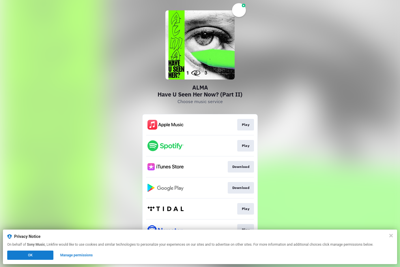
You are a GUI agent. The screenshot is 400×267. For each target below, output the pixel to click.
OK (30, 255)
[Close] (391, 235)
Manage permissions (76, 255)
